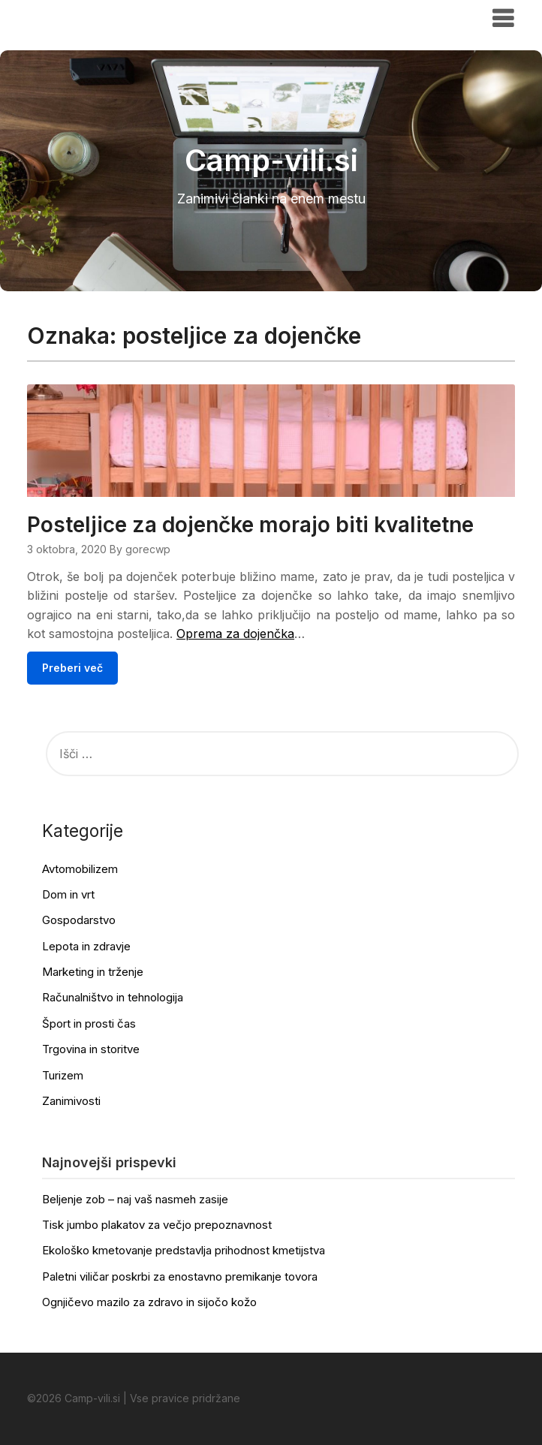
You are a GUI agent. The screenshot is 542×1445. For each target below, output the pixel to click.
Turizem (62, 1075)
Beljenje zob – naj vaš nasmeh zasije (135, 1199)
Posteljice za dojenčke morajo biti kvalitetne (250, 524)
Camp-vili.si (73, 17)
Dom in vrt (68, 894)
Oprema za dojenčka (235, 633)
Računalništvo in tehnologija (112, 997)
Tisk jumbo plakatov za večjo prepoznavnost (157, 1225)
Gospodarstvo (79, 920)
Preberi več (72, 667)
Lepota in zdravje (86, 946)
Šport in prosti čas (89, 1023)
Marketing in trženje (92, 972)
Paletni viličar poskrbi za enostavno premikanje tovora (180, 1276)
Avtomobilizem (80, 869)
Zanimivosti (71, 1101)
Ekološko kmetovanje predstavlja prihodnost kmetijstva (183, 1250)
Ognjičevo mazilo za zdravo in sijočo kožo (149, 1302)
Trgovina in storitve (91, 1049)
